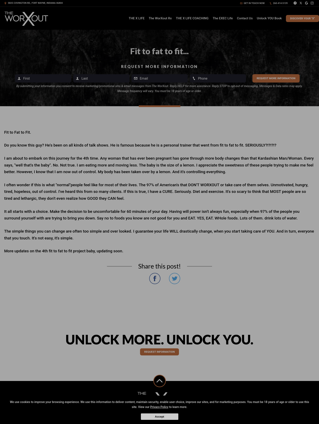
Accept (159, 416)
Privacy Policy (159, 407)
